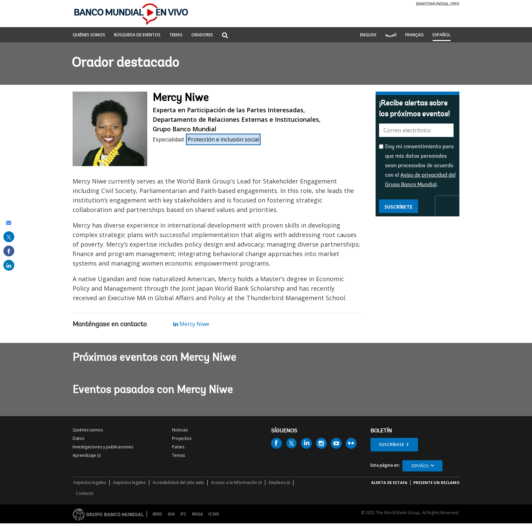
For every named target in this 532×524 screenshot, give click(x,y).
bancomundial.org (437, 4)
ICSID (213, 514)
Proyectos (181, 438)
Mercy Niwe (191, 324)
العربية (390, 35)
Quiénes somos (88, 430)
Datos (78, 438)
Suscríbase (391, 444)
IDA (171, 514)
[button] (225, 35)
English (368, 35)
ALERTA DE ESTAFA (389, 482)
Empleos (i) (279, 482)
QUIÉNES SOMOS (89, 35)
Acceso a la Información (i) (236, 482)
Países (178, 447)
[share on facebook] (8, 251)
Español (442, 35)
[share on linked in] (8, 265)
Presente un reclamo (436, 482)
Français (414, 35)
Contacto (85, 493)
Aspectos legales (89, 482)
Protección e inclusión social (223, 139)
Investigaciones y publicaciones (103, 447)
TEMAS (176, 35)
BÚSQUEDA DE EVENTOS (137, 35)
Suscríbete (398, 206)
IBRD (157, 514)
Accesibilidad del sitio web (178, 482)
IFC (183, 514)
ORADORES (202, 35)
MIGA (197, 514)
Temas (178, 455)
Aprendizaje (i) (86, 455)
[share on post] (8, 236)
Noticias (180, 430)
